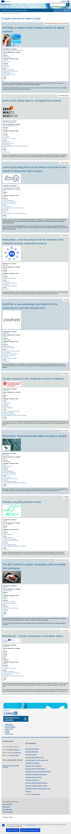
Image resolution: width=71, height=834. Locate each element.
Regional (5, 418)
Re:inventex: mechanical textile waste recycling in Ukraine (35, 436)
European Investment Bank (33, 777)
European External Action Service (35, 768)
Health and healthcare (8, 412)
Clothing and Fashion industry (10, 71)
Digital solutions (7, 72)
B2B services (6, 141)
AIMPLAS (5, 587)
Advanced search (65, 7)
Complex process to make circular (13, 13)
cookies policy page (30, 824)
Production (5, 65)
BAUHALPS (65, 631)
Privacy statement (10, 727)
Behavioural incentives (8, 143)
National (5, 216)
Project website (64, 162)
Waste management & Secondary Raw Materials (14, 213)
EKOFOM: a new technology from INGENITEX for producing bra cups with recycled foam (30, 306)
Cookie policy (9, 729)
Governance (6, 75)
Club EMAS (65, 373)
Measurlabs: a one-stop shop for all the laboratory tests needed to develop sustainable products (33, 241)
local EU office (14, 755)
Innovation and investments (9, 138)
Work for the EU (7, 804)
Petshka (66, 496)
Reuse (4, 147)
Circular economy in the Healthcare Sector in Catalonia (33, 378)
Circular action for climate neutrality (11, 351)
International (6, 289)
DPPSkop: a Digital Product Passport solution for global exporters (33, 29)
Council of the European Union (34, 757)
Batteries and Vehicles (8, 69)
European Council (30, 754)
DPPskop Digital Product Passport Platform (57, 23)
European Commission (32, 749)
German (5, 132)
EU (4, 80)
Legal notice (8, 724)
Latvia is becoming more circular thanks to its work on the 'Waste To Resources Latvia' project (34, 169)
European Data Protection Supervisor (36, 783)
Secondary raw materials (9, 201)
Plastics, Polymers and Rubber (10, 540)
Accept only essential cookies (30, 830)
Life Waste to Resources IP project (11, 187)
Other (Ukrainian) (7, 466)
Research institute (7, 590)
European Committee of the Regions (36, 774)
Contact (7, 731)
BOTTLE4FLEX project (62, 560)
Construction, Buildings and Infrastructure (13, 207)
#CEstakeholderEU (6, 4)
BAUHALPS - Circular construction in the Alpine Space (33, 636)
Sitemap (7, 732)
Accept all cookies (12, 830)
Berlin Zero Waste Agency (9, 122)
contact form (17, 752)
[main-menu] (69, 10)
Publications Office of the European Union (37, 788)
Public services (6, 144)
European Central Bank (32, 763)
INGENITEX (6, 333)
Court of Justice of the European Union (36, 760)
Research (5, 356)
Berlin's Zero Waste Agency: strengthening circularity (32, 100)
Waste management (8, 200)
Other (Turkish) (6, 61)
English (5, 60)
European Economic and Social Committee (38, 771)
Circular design (6, 206)
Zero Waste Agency (63, 95)
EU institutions (36, 794)
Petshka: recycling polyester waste (22, 502)
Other (4, 190)
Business (5, 53)
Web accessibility (8, 812)
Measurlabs (65, 235)
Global (4, 78)
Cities (4, 150)
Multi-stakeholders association (10, 125)
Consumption (6, 66)
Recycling (5, 210)
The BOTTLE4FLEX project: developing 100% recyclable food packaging (34, 566)
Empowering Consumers (9, 74)
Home (4, 13)
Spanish (5, 401)
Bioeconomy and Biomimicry (10, 283)
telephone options (14, 749)
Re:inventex (65, 430)
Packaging (5, 284)
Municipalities (6, 152)
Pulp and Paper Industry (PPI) (10, 285)
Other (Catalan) (7, 403)
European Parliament (31, 751)
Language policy (7, 809)
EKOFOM (66, 299)
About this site (9, 734)
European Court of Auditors (33, 766)
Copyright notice (10, 725)
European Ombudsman (32, 780)
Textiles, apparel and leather (10, 358)
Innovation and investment (9, 539)
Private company (7, 524)
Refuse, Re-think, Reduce (9, 355)
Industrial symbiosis (8, 537)
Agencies (28, 791)
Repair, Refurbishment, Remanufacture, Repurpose (15, 146)
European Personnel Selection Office (36, 786)
